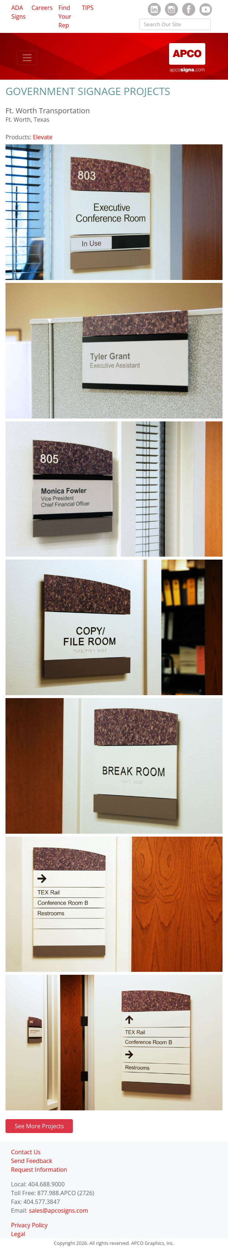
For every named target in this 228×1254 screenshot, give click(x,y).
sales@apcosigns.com (58, 1210)
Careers (42, 8)
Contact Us (26, 1152)
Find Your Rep (65, 16)
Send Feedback (31, 1161)
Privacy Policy (29, 1225)
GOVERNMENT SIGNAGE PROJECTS (87, 91)
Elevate (42, 137)
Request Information (39, 1170)
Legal (18, 1234)
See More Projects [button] (39, 1126)
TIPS (88, 8)
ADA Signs (18, 12)
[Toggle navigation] (27, 57)
